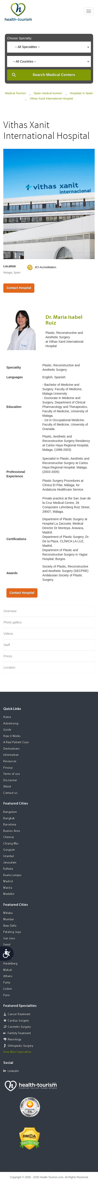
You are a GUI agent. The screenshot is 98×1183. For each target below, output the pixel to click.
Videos (8, 633)
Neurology (15, 1039)
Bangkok (9, 818)
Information (11, 755)
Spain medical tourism (48, 93)
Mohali (7, 970)
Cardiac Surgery (18, 1020)
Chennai (8, 837)
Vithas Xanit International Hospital (51, 98)
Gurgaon (9, 850)
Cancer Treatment (19, 1014)
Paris (6, 995)
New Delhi (10, 926)
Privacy (8, 767)
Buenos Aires (11, 831)
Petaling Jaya (12, 932)
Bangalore (10, 812)
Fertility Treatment (19, 1033)
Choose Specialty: (19, 38)
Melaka (8, 913)
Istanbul (8, 856)
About (7, 786)
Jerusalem (10, 862)
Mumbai (8, 919)
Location (9, 667)
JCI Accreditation (45, 267)
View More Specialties (17, 1052)
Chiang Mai (10, 843)
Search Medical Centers (54, 75)
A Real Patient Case (16, 742)
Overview (10, 611)
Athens (7, 976)
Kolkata (8, 869)
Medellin (8, 894)
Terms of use (11, 774)
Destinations (11, 748)
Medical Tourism (15, 93)
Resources (10, 761)
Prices (8, 656)
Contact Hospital (18, 288)
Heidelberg (10, 963)
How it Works (12, 736)
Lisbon (7, 989)
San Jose (9, 938)
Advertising (11, 723)
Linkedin (11, 1071)
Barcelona (9, 824)
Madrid (8, 881)
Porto (6, 982)
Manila (7, 888)
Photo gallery (13, 622)
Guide (7, 729)
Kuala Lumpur (12, 875)
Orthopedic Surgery (20, 1046)
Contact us (10, 793)
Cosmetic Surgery (19, 1027)
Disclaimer (10, 780)
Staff (7, 645)
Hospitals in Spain (81, 93)
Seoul (7, 944)
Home (7, 717)
